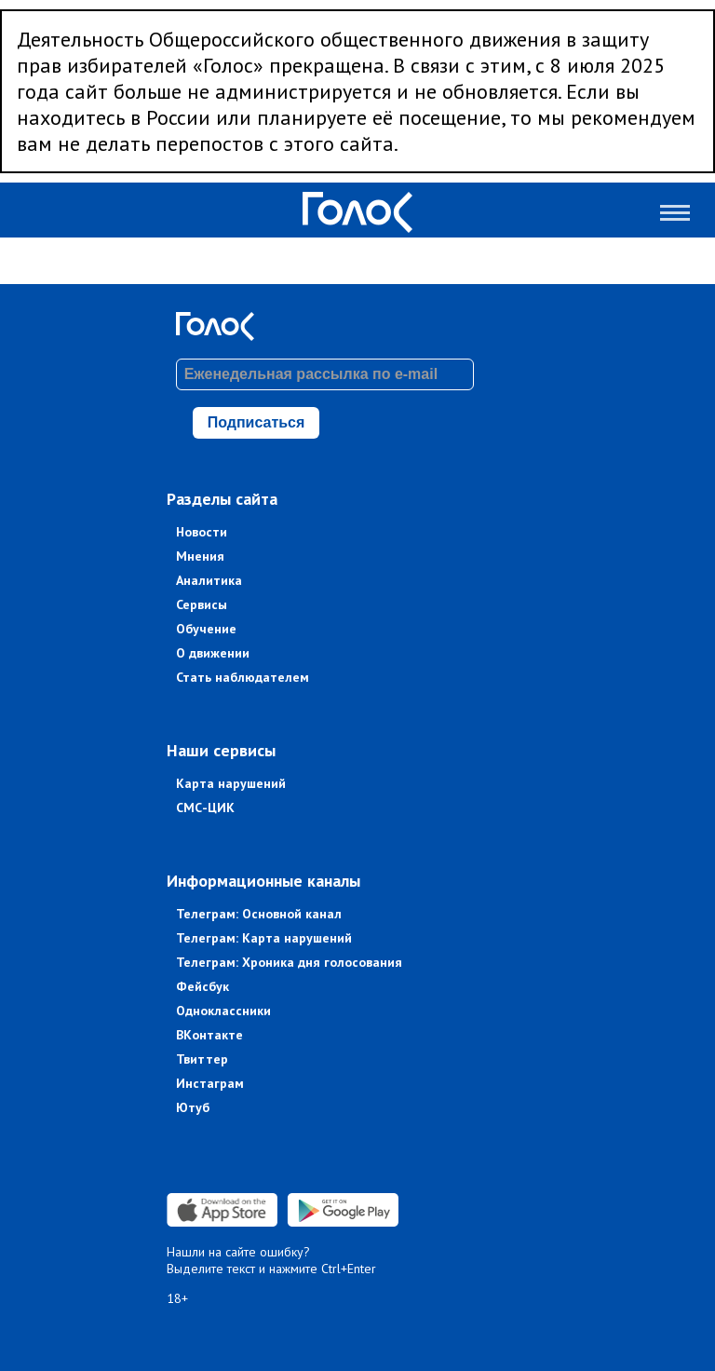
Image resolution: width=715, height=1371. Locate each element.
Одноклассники (223, 1010)
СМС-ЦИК (205, 807)
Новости (201, 531)
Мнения (200, 556)
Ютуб (192, 1107)
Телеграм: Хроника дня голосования (289, 962)
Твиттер (202, 1059)
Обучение (206, 628)
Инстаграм (210, 1083)
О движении (213, 653)
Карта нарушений (231, 783)
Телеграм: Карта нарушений (264, 938)
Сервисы (201, 604)
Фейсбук (202, 986)
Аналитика (209, 580)
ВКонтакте (209, 1034)
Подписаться (256, 422)
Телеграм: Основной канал (259, 913)
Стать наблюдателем (242, 677)
